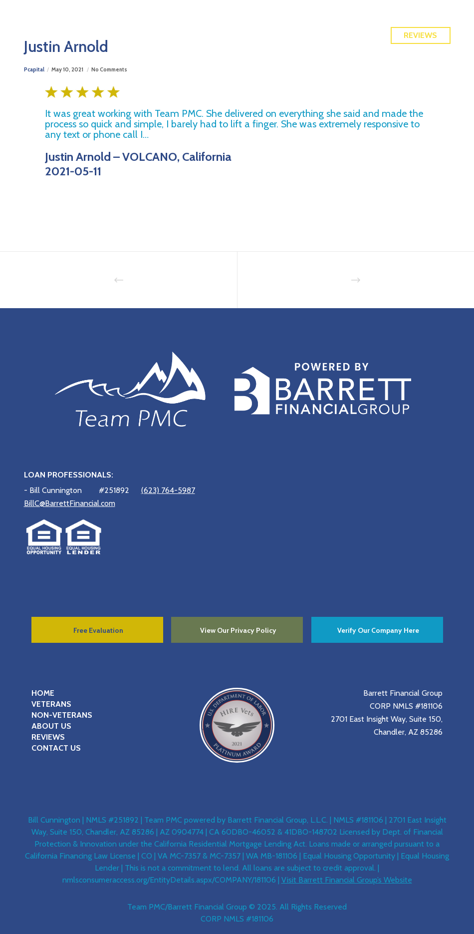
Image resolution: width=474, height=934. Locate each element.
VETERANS (51, 704)
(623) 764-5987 (168, 490)
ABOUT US (51, 726)
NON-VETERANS (61, 715)
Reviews (420, 35)
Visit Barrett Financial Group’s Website (346, 880)
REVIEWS (48, 737)
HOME (42, 693)
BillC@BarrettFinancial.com (69, 503)
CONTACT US (56, 748)
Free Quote (420, 13)
